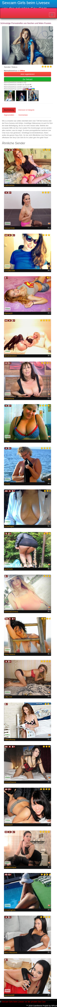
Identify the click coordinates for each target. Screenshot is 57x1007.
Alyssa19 (8, 313)
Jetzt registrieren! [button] (27, 74)
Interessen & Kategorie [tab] (26, 110)
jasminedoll (9, 995)
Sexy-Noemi (9, 654)
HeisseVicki (9, 228)
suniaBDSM (9, 270)
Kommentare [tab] (23, 115)
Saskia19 (8, 825)
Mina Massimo (10, 952)
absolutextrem (10, 356)
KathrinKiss (9, 185)
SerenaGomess (11, 611)
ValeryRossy (9, 739)
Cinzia (7, 484)
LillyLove (8, 697)
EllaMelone (9, 398)
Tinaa (6, 441)
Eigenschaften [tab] (9, 115)
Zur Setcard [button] (27, 79)
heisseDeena (10, 782)
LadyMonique (10, 867)
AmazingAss (9, 910)
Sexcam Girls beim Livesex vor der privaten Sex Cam (24, 1002)
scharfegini (9, 526)
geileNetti (8, 569)
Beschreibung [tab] (9, 110)
